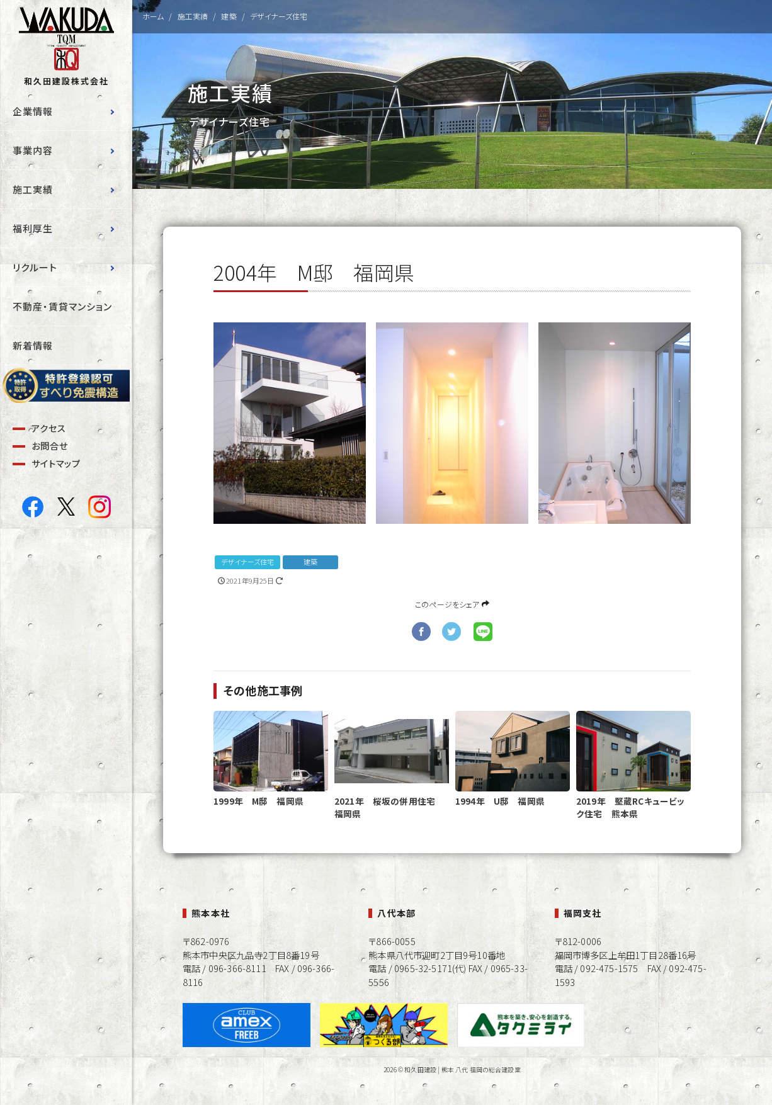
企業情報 (33, 111)
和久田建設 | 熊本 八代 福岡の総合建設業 (462, 1069)
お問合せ (49, 445)
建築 (310, 562)
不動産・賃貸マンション (62, 306)
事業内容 (33, 150)
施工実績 (33, 189)
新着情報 (33, 345)
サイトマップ (56, 463)
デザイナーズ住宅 (247, 562)
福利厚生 (33, 228)
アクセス (48, 427)
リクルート (35, 267)
